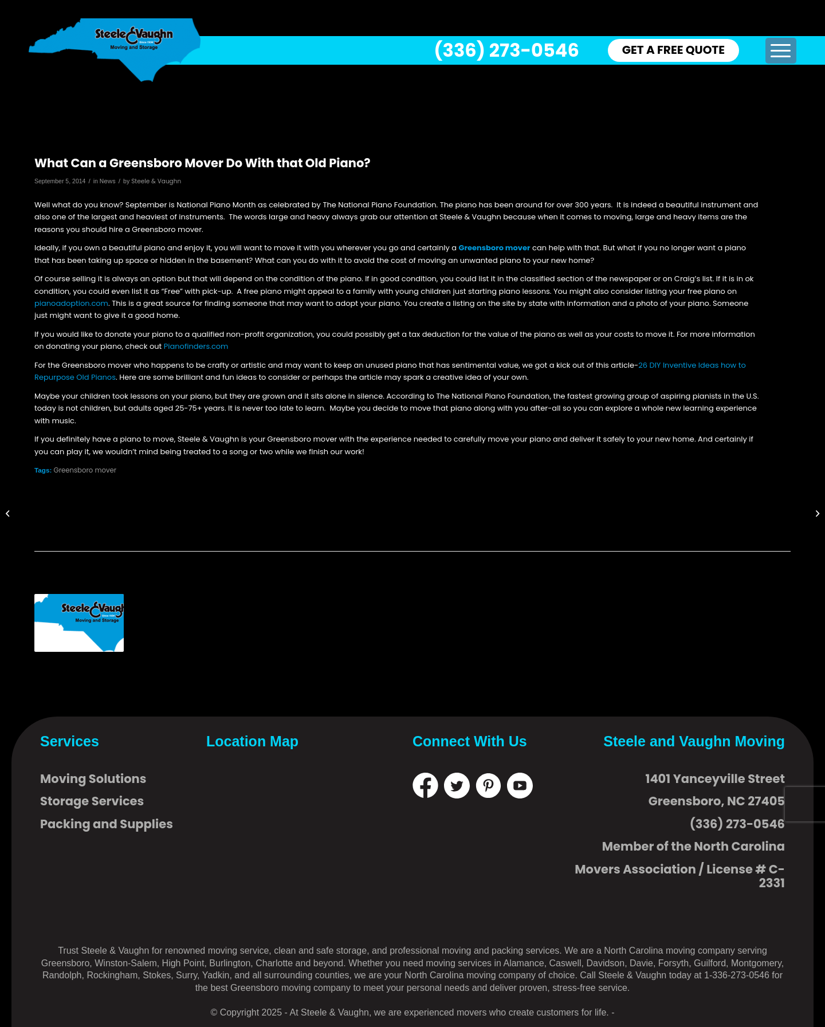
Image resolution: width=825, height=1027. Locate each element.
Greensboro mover (495, 247)
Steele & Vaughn (156, 181)
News (108, 181)
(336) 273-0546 (506, 50)
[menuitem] (780, 51)
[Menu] (781, 51)
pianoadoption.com (71, 303)
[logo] (115, 50)
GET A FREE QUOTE (673, 50)
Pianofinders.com (196, 346)
